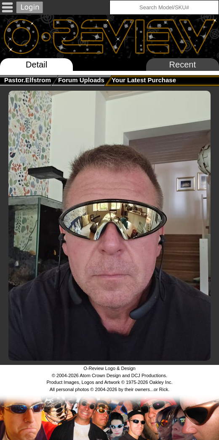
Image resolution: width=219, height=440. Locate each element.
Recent (182, 64)
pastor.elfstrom (27, 80)
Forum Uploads (81, 80)
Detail (36, 64)
